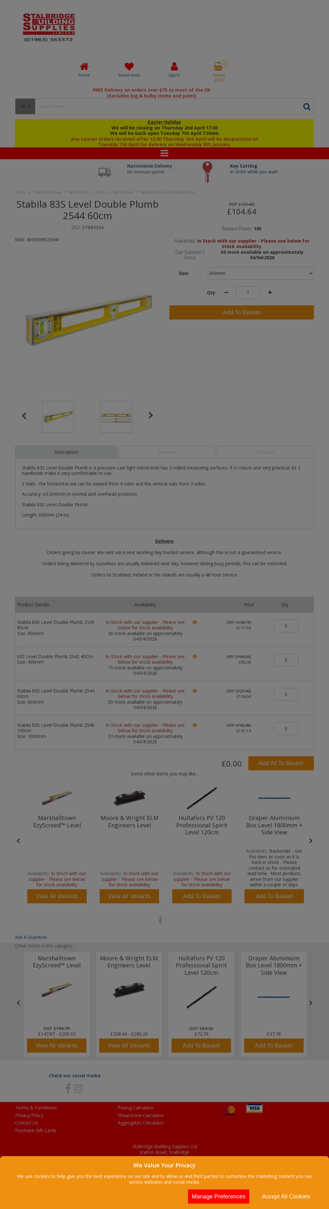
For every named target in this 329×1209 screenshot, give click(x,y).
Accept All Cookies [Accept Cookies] (286, 1196)
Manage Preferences (218, 1196)
